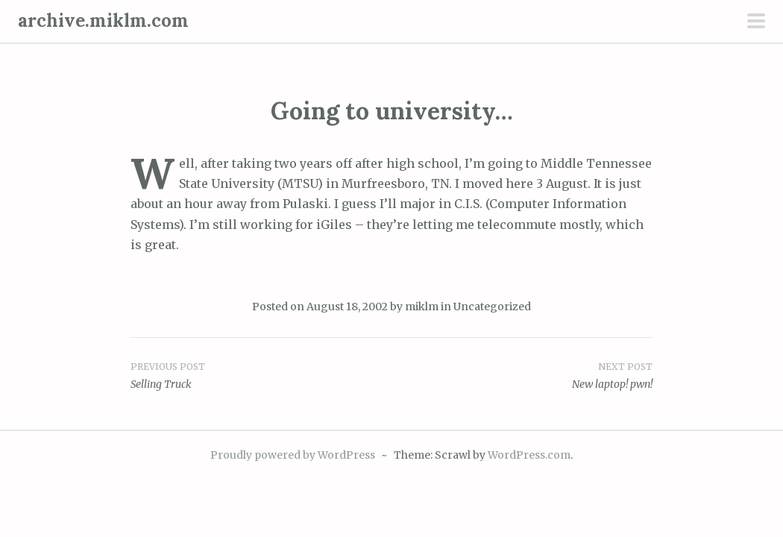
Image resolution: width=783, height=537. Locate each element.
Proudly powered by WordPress (292, 455)
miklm (421, 306)
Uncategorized (492, 306)
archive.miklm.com (103, 20)
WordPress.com (529, 455)
